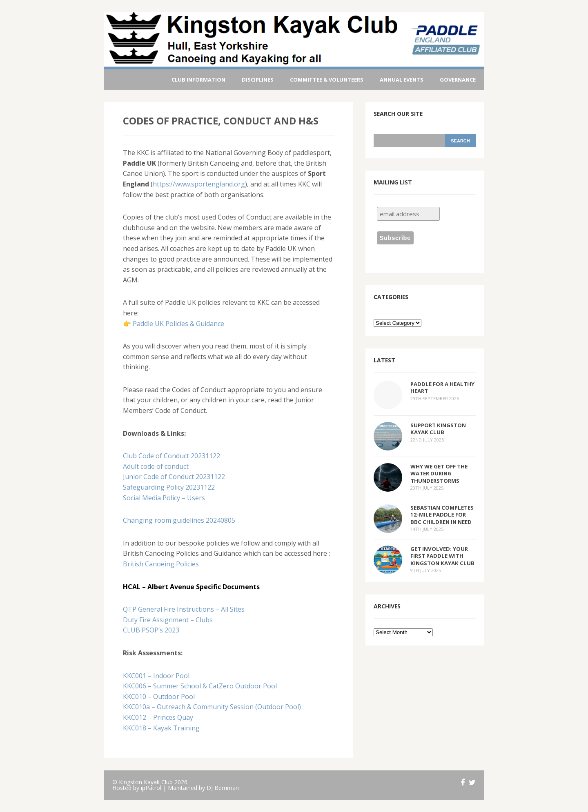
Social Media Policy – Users (164, 497)
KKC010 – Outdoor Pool (159, 696)
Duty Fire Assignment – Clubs (168, 619)
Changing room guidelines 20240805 (179, 520)
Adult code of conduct (156, 466)
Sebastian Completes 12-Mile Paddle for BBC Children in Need (442, 514)
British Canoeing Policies (161, 563)
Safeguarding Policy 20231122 (169, 487)
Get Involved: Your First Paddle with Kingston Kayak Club (442, 555)
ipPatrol (151, 788)
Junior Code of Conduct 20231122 (174, 476)
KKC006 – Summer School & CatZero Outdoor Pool (200, 685)
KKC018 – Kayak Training (161, 727)
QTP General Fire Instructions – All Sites (184, 609)
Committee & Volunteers (326, 79)
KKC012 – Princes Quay (158, 717)
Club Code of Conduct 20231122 (171, 455)
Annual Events (401, 79)
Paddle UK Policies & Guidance (178, 323)
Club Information (198, 79)
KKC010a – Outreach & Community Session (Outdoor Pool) (212, 706)
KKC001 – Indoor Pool (156, 675)
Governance (458, 79)
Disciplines (258, 79)
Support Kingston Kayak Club (438, 429)
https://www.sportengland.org (199, 184)
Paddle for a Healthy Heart (442, 387)
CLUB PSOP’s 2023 (151, 630)
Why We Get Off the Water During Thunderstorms (439, 473)
